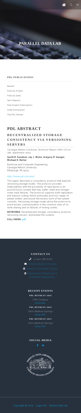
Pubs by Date (14, 95)
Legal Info (41, 405)
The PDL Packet (15, 114)
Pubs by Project (15, 91)
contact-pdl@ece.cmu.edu (42, 264)
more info (40, 303)
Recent (10, 86)
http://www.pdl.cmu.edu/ (21, 176)
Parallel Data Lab (58, 405)
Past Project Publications (19, 105)
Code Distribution (16, 110)
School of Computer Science (42, 268)
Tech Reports (13, 100)
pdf (24, 219)
